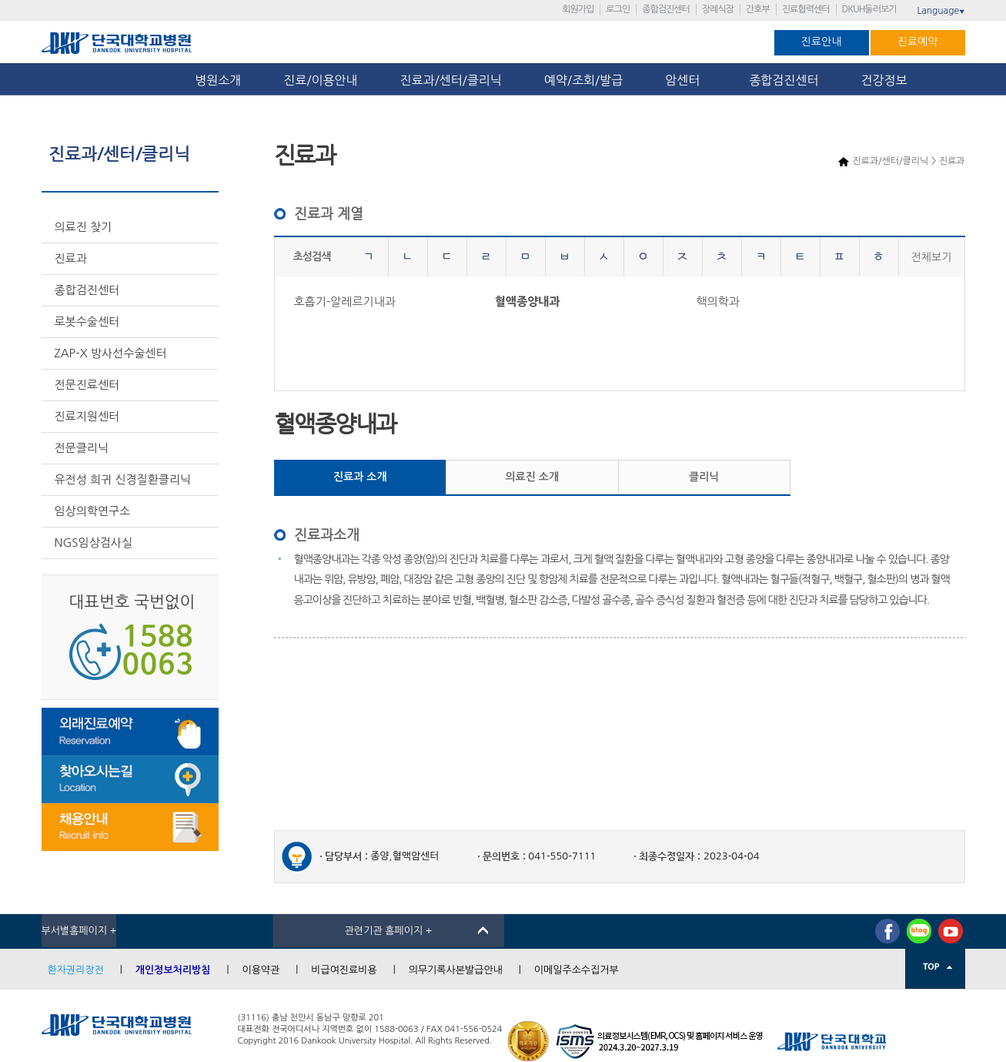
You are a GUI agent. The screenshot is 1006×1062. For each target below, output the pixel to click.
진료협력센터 (806, 9)
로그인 (618, 9)
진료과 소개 (360, 476)
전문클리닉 (82, 448)
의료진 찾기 (83, 227)
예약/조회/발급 (583, 80)
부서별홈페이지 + (79, 931)
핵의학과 (717, 301)
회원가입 (577, 9)
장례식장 (718, 9)
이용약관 (260, 970)
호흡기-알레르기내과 (345, 301)
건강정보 (884, 80)
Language (940, 10)
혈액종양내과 (527, 301)
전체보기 (931, 257)
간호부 (758, 9)
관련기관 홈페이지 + (389, 931)
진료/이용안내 (320, 80)
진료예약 (917, 41)
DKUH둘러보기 (869, 9)
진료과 (71, 258)
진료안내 (821, 41)
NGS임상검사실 (94, 542)
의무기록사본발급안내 (456, 970)
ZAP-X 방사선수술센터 (111, 353)
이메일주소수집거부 (576, 970)
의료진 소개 (532, 476)
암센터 (686, 80)
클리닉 (704, 476)
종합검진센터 (666, 9)
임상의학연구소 (93, 511)
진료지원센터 (87, 416)
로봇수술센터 (87, 321)
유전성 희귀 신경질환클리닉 (123, 479)
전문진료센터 (87, 384)
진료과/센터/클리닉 (451, 80)
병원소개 (218, 80)
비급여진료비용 (344, 970)
